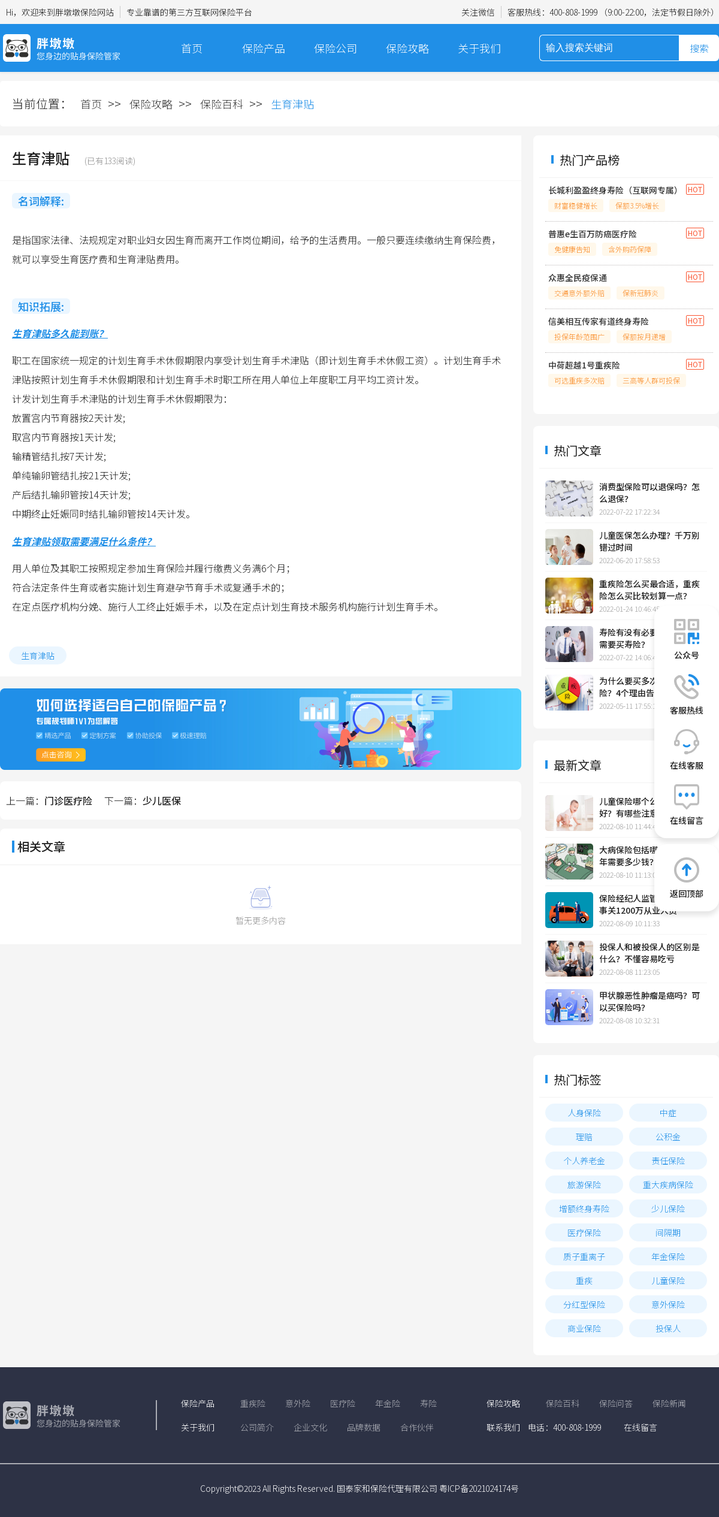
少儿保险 (668, 1208)
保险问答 (616, 1403)
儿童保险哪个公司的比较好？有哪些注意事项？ (645, 807)
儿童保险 (668, 1280)
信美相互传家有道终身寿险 (598, 321)
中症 (668, 1113)
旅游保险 (584, 1184)
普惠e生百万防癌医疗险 (592, 234)
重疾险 (252, 1403)
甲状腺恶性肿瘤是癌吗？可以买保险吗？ (649, 1001)
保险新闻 (669, 1403)
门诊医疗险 (68, 800)
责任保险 (668, 1161)
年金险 (387, 1403)
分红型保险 (584, 1304)
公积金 (668, 1137)
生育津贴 (38, 655)
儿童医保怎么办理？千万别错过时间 (649, 541)
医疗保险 (584, 1232)
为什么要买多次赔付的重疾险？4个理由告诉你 (649, 687)
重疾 (584, 1280)
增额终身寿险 (584, 1208)
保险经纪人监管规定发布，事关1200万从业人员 (649, 904)
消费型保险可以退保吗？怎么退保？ (649, 492)
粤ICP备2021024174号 (479, 1488)
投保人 (668, 1328)
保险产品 (263, 48)
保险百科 (221, 103)
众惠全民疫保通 (577, 277)
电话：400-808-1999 (564, 1427)
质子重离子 (584, 1256)
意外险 (297, 1403)
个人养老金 (584, 1161)
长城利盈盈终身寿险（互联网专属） (614, 190)
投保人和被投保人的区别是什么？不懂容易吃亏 (649, 953)
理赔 (584, 1137)
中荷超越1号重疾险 (584, 365)
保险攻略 (407, 48)
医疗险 (342, 1403)
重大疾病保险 (668, 1184)
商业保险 (584, 1328)
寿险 (428, 1403)
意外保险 (668, 1304)
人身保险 (584, 1113)
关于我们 (479, 48)
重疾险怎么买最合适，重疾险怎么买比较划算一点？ (649, 590)
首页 (192, 48)
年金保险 (668, 1256)
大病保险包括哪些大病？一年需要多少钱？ (649, 856)
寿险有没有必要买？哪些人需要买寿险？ (649, 638)
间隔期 (668, 1232)
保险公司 (335, 48)
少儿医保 (162, 800)
